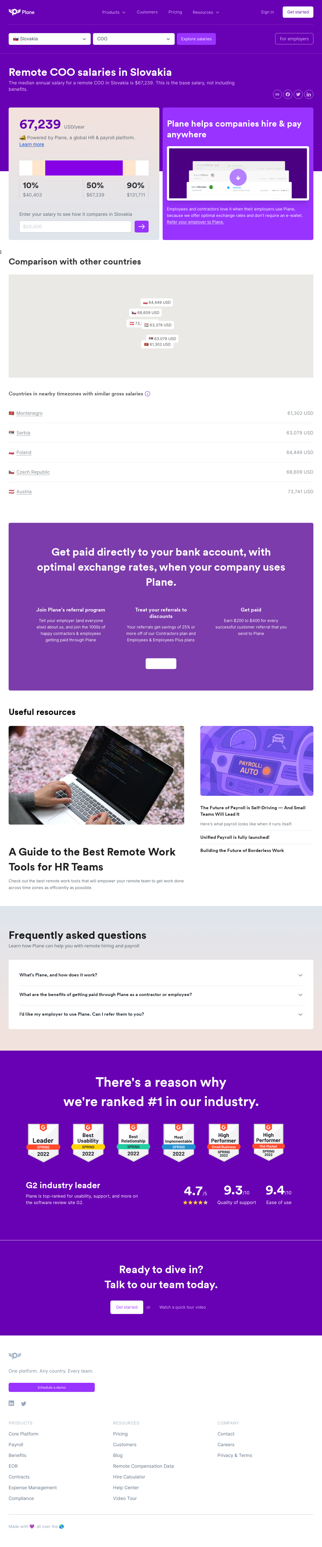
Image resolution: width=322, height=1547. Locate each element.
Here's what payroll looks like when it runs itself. (246, 823)
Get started (298, 12)
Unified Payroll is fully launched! (235, 837)
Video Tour (125, 1498)
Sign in (267, 12)
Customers (147, 12)
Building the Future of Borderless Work (242, 850)
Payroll (16, 1444)
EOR (13, 1466)
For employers (294, 39)
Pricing (175, 12)
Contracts (19, 1477)
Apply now (161, 665)
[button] (160, 328)
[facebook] (288, 94)
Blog (117, 1455)
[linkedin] (309, 94)
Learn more (31, 144)
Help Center (126, 1487)
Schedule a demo (52, 1387)
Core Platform (23, 1434)
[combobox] (13, 38)
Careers (226, 1444)
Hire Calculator (129, 1477)
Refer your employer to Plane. (195, 221)
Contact (226, 1434)
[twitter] (298, 94)
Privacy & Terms (235, 1455)
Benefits (17, 1455)
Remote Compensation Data (143, 1466)
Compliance (21, 1498)
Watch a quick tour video (182, 1307)
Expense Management (33, 1487)
